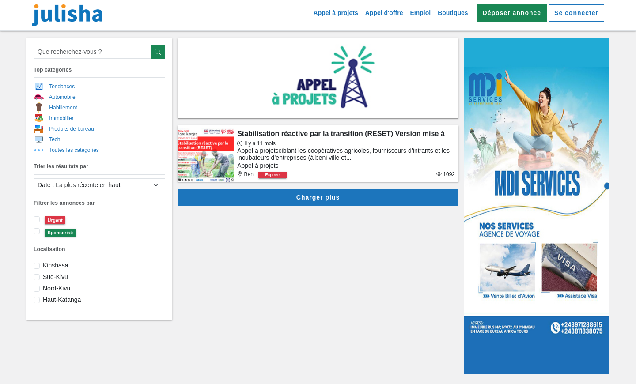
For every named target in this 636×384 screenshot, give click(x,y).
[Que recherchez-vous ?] (92, 52)
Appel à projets (336, 12)
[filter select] (99, 185)
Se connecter (576, 12)
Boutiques (453, 12)
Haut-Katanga (62, 299)
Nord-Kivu (56, 288)
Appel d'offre (384, 12)
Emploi (420, 12)
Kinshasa (55, 265)
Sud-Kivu (55, 276)
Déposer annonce (512, 12)
